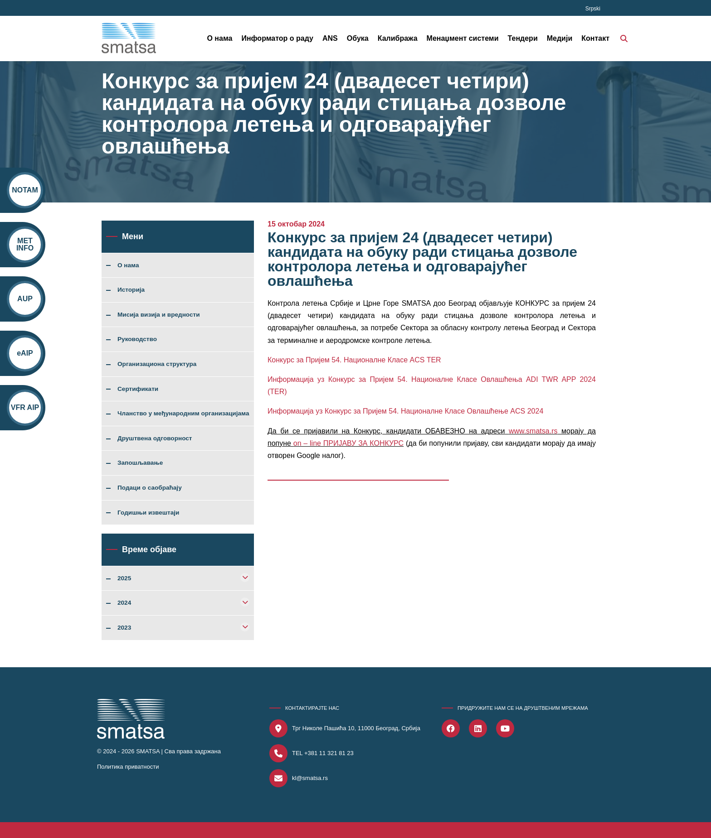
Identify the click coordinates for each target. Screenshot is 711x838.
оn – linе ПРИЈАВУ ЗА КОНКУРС (348, 443)
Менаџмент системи (463, 38)
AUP (25, 299)
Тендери (523, 38)
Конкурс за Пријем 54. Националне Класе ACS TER (354, 360)
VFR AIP (25, 407)
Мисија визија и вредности (158, 315)
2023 (124, 628)
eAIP (25, 353)
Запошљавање (140, 463)
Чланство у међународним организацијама (183, 413)
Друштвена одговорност (154, 438)
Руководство (137, 339)
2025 (124, 578)
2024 (124, 603)
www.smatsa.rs (533, 431)
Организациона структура (156, 364)
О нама (219, 38)
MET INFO (25, 244)
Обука (358, 38)
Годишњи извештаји (148, 513)
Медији (560, 38)
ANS (330, 38)
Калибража (398, 38)
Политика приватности (128, 766)
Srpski (592, 8)
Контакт (595, 38)
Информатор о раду (277, 38)
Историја (131, 290)
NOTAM (25, 190)
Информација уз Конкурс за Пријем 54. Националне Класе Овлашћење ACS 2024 (405, 411)
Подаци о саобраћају (149, 488)
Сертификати (137, 389)
